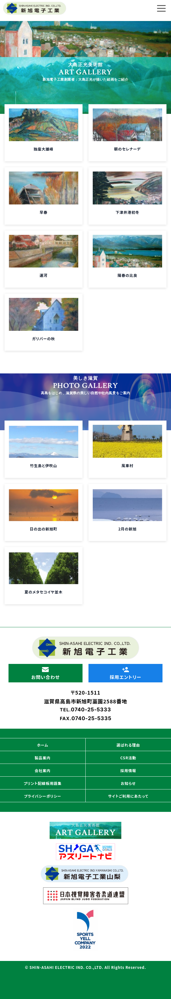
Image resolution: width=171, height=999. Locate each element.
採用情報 (128, 770)
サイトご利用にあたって (128, 796)
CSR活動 (128, 757)
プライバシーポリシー (42, 796)
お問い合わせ (45, 673)
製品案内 (42, 757)
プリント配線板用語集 (43, 783)
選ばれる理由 (128, 745)
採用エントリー (125, 673)
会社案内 (42, 770)
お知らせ (128, 783)
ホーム (42, 745)
